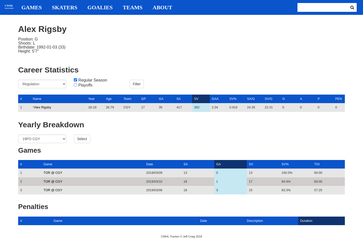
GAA (215, 99)
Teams (132, 7)
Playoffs (85, 85)
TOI (316, 164)
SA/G (251, 99)
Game (48, 164)
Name (37, 99)
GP (143, 99)
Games (31, 7)
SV (196, 99)
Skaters (64, 7)
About (162, 7)
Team (127, 99)
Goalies (100, 7)
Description (255, 221)
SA (178, 99)
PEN (338, 99)
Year (91, 99)
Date (149, 164)
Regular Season (92, 80)
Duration (306, 221)
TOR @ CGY (53, 173)
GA (161, 99)
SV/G (269, 99)
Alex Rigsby (42, 107)
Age (109, 99)
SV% (232, 99)
